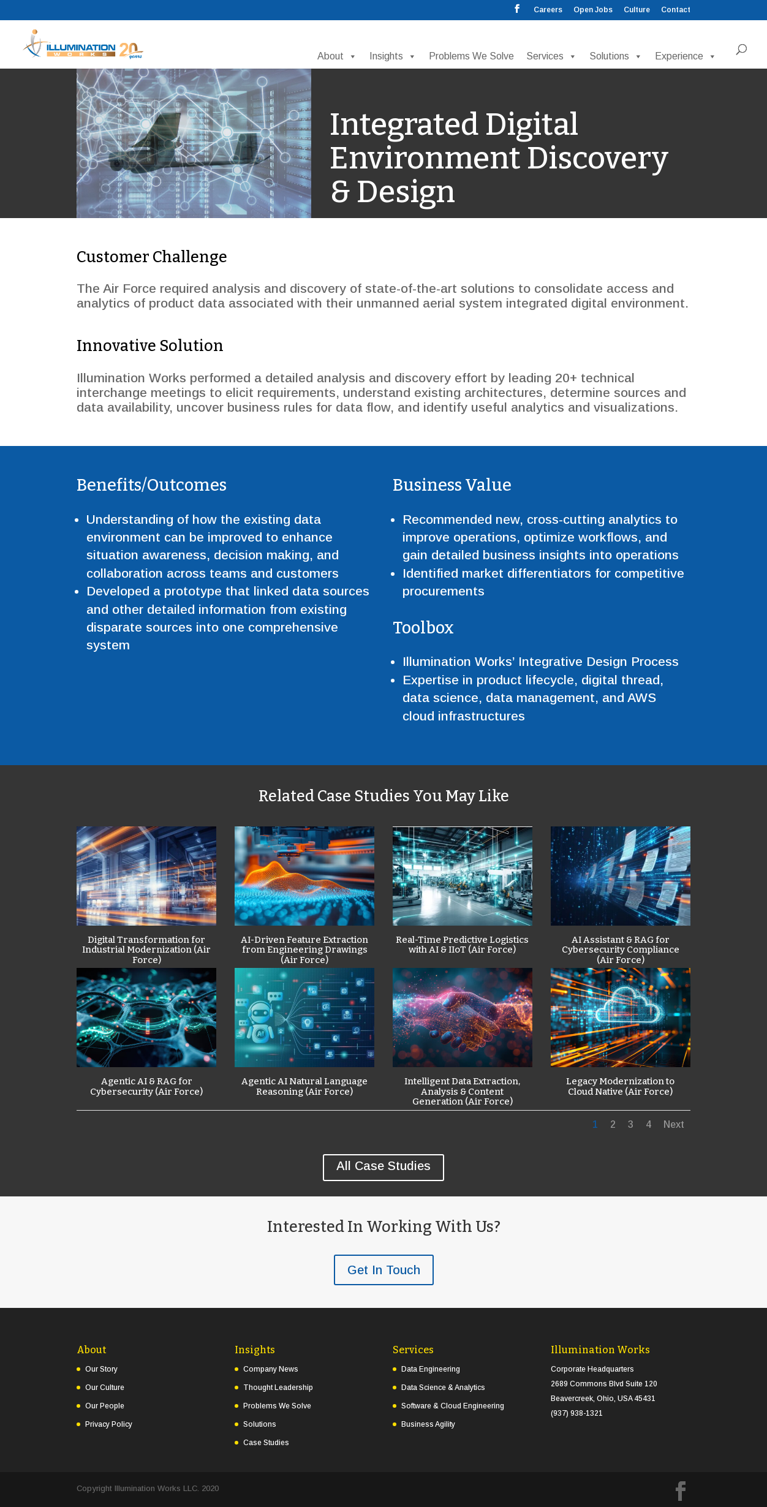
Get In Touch (383, 1270)
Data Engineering (430, 1369)
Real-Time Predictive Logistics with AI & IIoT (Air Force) (462, 945)
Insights (393, 56)
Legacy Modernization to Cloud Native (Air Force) (620, 1086)
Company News (270, 1369)
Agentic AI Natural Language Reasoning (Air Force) (304, 1086)
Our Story (101, 1369)
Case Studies (266, 1442)
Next (673, 1124)
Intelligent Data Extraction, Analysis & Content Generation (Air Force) (462, 1091)
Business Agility (428, 1424)
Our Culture (104, 1387)
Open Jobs (593, 10)
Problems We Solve (471, 56)
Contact (675, 10)
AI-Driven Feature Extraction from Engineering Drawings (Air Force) (304, 949)
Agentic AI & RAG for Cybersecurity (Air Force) (145, 1086)
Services (551, 56)
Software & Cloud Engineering (452, 1406)
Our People (104, 1406)
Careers (548, 10)
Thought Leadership (278, 1387)
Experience (686, 56)
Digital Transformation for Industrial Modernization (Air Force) (145, 949)
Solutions (616, 56)
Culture (637, 10)
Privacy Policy (108, 1424)
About (337, 56)
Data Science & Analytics (443, 1387)
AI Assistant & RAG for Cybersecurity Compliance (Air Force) (620, 949)
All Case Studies (383, 1166)
